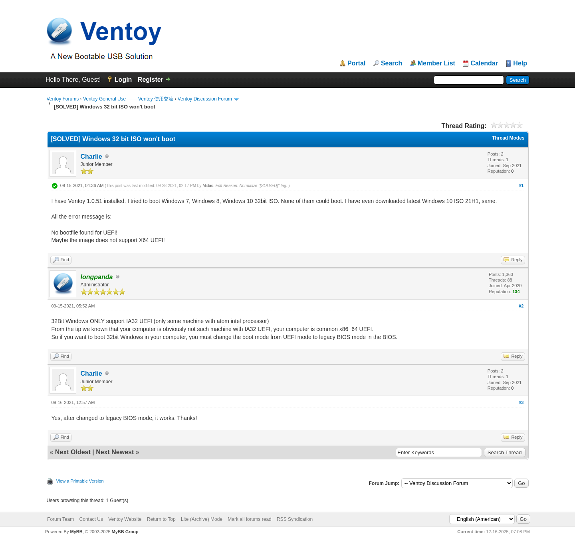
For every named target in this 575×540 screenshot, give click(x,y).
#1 (521, 185)
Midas (207, 185)
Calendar (484, 63)
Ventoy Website (124, 519)
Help (520, 63)
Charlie (91, 156)
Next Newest (115, 452)
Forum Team (60, 519)
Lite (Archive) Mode (201, 519)
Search (391, 63)
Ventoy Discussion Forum (205, 99)
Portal (356, 63)
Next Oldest (73, 452)
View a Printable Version (80, 481)
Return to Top (161, 519)
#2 (521, 306)
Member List (436, 63)
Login (123, 79)
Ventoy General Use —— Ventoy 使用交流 (128, 99)
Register (150, 79)
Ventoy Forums (63, 99)
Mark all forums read (249, 519)
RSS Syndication (295, 519)
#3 (521, 402)
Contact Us (91, 519)
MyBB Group (125, 531)
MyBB (76, 531)
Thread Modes (508, 138)
